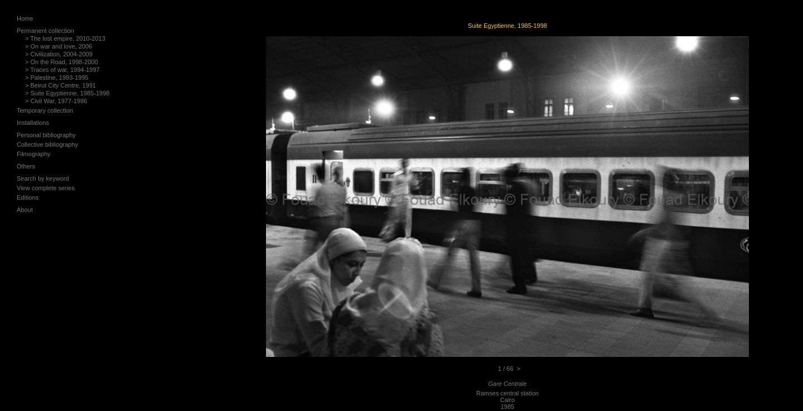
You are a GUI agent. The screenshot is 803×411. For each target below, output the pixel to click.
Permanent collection (45, 30)
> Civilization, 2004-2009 (59, 54)
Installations (33, 122)
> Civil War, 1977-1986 (56, 101)
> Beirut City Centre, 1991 (60, 85)
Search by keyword (43, 178)
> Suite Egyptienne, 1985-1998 (67, 93)
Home (25, 18)
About (25, 209)
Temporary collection (45, 110)
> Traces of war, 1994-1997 (62, 69)
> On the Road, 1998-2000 (61, 62)
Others (26, 166)
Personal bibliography (46, 135)
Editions (27, 197)
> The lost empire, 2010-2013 (65, 38)
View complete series (46, 188)
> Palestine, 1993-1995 (56, 77)
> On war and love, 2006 (58, 46)
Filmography (34, 154)
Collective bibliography (47, 144)
